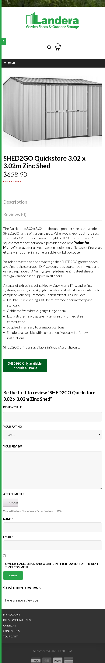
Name (8, 519)
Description (15, 201)
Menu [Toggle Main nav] (9, 63)
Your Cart (10, 636)
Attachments (13, 494)
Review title (12, 407)
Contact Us (11, 631)
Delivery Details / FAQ (17, 620)
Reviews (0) (14, 214)
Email (8, 537)
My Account (11, 614)
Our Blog (9, 625)
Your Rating (12, 426)
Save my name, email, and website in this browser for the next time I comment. (51, 565)
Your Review (12, 446)
